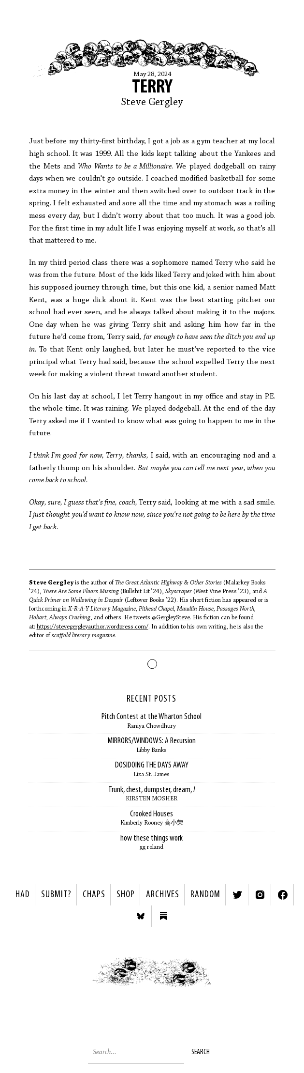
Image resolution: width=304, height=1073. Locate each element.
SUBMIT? (56, 895)
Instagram (260, 895)
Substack (163, 916)
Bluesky (140, 916)
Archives (162, 895)
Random (205, 895)
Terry (152, 87)
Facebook (283, 895)
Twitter (237, 895)
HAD (22, 895)
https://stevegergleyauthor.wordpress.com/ (92, 627)
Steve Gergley (152, 102)
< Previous (76, 978)
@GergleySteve (171, 617)
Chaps (94, 895)
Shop (125, 895)
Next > (228, 978)
